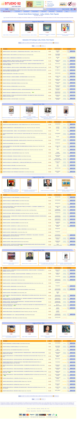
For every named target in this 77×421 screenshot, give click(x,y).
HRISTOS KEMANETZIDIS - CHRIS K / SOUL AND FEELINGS (14, 130)
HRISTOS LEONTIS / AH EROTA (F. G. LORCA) (12, 225)
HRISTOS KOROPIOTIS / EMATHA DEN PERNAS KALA (13, 149)
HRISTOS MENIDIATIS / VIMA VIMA (10, 317)
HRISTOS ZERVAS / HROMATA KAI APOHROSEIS (12, 57)
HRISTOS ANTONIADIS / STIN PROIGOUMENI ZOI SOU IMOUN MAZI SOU (11, 336)
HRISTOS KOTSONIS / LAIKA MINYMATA (11, 152)
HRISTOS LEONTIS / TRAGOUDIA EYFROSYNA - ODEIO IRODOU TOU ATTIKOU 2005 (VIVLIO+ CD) (22, 295)
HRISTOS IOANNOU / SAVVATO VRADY (10, 98)
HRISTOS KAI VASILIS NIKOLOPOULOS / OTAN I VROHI (14, 124)
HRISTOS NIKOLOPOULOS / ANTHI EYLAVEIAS (12, 381)
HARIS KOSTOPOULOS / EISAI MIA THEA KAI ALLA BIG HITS (65, 35)
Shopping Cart (49, 1)
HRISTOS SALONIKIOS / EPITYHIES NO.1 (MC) (11, 117)
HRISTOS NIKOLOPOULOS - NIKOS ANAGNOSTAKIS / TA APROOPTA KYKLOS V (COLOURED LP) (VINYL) (23, 371)
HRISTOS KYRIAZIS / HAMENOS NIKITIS (11, 200)
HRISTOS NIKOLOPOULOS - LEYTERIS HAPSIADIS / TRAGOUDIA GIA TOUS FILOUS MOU (20, 355)
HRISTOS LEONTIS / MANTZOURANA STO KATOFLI (13, 276)
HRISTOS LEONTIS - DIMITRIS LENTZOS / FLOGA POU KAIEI (15, 219)
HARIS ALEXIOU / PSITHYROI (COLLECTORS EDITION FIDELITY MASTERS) (66, 263)
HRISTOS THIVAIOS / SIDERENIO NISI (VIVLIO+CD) (13, 92)
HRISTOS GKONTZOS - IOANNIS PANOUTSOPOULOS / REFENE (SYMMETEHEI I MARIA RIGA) (29, 117)
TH (34, 42)
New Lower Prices (6, 11)
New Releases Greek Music (38, 3)
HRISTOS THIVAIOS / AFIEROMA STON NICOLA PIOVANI (14, 79)
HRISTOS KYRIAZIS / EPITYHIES (9, 165)
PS (55, 42)
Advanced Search (53, 9)
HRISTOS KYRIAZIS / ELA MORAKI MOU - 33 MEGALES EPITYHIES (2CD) (17, 162)
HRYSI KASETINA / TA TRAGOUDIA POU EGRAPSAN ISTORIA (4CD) (29, 190)
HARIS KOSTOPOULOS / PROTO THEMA (29, 34)
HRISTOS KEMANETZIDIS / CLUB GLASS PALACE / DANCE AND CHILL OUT (17, 133)
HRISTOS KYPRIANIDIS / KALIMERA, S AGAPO (12, 159)
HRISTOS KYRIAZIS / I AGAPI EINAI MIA (11, 168)
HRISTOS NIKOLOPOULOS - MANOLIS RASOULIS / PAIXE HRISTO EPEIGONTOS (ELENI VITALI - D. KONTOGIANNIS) (11, 190)
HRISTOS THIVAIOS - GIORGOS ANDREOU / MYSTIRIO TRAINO (15, 76)
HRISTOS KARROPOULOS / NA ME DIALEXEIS (12, 127)
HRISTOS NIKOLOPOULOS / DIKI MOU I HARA (12, 390)
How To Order (33, 408)
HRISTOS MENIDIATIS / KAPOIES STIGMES (11, 343)
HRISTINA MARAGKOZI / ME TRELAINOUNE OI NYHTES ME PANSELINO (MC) (47, 263)
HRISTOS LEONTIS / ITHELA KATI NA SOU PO (12, 241)
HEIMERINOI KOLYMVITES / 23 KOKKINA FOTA (47, 35)
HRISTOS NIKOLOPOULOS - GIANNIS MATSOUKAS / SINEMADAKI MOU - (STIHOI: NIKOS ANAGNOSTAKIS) (24, 352)
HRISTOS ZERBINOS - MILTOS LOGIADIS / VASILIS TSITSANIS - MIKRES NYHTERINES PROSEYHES (22, 63)
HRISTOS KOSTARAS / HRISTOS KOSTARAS (11, 213)
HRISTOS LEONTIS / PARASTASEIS (9, 286)
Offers (67, 11)
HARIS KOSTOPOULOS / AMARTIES (48, 190)
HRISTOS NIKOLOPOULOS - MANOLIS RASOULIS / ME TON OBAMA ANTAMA (18, 359)
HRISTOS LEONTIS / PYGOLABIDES (10, 292)
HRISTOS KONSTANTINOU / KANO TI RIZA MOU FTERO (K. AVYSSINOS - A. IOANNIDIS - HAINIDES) (22, 206)
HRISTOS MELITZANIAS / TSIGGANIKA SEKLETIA (12, 308)
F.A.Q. (48, 408)
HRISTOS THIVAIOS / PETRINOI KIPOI (10, 86)
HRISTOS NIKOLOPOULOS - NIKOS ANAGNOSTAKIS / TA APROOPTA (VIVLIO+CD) (19, 368)
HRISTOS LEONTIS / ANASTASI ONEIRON (11, 222)
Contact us (51, 3)
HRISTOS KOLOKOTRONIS (8, 143)
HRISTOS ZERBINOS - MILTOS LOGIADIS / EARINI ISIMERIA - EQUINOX (17, 67)
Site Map (42, 408)
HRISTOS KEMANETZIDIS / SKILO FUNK (11, 137)
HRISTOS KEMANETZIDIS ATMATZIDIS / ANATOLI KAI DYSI (14, 140)
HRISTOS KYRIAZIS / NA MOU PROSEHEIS (11, 197)
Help (48, 3)
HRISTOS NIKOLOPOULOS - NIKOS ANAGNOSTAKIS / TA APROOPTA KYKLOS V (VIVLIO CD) (21, 374)
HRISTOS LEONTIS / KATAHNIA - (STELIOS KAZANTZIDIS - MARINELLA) (17, 273)
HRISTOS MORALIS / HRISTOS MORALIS (11, 346)
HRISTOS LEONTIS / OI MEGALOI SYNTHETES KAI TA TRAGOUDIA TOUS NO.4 (18, 283)
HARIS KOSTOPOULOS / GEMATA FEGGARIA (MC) (66, 117)
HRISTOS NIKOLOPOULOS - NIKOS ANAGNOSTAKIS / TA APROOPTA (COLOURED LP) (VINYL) (21, 365)
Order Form (38, 408)
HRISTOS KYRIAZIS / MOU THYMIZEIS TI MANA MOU (13, 171)
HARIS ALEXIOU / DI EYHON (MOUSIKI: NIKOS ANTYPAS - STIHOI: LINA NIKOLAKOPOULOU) (47, 117)
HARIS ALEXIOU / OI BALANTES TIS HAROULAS (48, 336)
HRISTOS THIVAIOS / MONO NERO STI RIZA (11, 83)
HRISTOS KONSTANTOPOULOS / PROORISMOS (12, 210)
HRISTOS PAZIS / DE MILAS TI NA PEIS (29, 263)
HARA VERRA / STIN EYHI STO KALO (29, 336)
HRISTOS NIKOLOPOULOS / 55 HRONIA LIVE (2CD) (13, 378)
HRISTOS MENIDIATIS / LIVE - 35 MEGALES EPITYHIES (13, 314)
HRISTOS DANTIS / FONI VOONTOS (10, 54)
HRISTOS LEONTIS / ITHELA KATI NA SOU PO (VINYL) (13, 238)
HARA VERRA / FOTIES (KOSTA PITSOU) (11, 34)
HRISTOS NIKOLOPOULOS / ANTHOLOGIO (11, 384)
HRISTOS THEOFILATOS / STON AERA (10, 73)
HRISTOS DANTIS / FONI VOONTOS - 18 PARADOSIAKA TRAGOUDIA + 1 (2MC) (18, 51)
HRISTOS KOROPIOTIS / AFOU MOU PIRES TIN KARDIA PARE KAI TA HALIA (17, 146)
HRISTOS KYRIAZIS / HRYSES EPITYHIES (11, 203)
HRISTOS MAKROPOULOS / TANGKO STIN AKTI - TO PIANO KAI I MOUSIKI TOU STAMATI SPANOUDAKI (23, 304)
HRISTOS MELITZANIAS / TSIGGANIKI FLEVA (12, 311)
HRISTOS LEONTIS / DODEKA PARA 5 (10, 232)
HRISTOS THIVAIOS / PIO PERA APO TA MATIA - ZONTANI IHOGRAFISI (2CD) (18, 89)
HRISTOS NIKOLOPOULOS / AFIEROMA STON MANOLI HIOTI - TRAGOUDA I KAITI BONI (20, 387)
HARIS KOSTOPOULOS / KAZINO (66, 336)
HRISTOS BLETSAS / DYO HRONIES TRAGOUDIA (12, 349)
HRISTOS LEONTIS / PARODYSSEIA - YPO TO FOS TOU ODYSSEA (15, 289)
